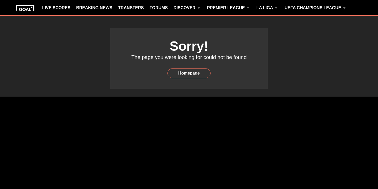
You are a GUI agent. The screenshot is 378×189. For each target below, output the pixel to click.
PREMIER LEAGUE (229, 7)
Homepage (189, 73)
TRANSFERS (131, 8)
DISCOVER (187, 7)
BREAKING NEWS (94, 8)
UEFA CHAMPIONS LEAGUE (316, 7)
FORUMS (159, 8)
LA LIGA (267, 7)
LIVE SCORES (56, 8)
